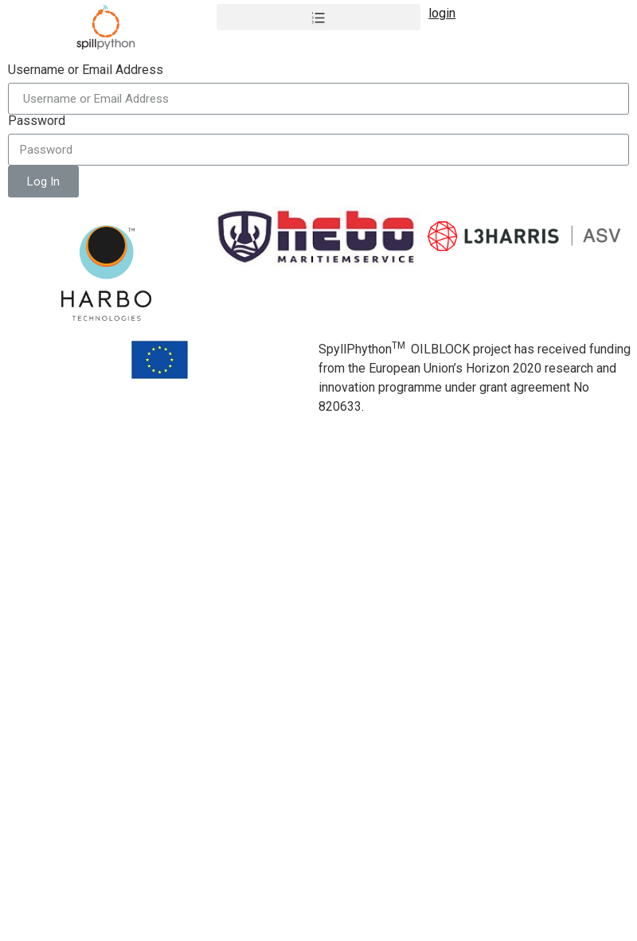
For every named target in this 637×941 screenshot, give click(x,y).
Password (36, 121)
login (441, 13)
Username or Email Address (85, 70)
